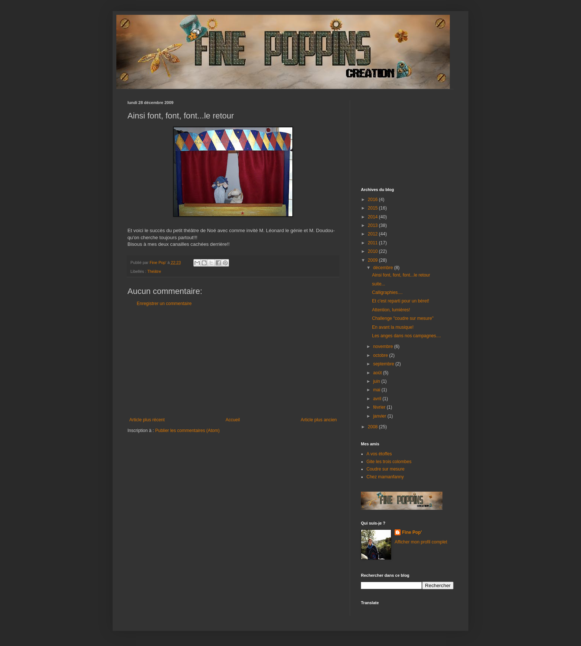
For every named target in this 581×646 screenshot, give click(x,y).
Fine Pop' (412, 532)
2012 (373, 234)
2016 (373, 199)
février (380, 407)
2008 (373, 426)
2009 (373, 260)
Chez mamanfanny (385, 476)
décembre (383, 267)
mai (377, 389)
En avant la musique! (393, 327)
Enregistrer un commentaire (164, 303)
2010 (373, 251)
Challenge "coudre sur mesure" (403, 318)
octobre (381, 355)
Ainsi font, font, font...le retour (401, 275)
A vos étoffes (379, 453)
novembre (383, 346)
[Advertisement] (233, 361)
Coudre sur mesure (385, 469)
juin (377, 381)
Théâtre (154, 271)
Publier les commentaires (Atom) (187, 430)
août (378, 372)
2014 (373, 217)
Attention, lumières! (391, 309)
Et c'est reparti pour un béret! (400, 301)
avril (377, 398)
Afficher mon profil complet (421, 542)
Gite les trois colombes (388, 461)
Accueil (233, 419)
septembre (384, 363)
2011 (373, 242)
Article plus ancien (319, 419)
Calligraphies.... (387, 292)
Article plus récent (147, 419)
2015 (373, 208)
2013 (373, 225)
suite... (378, 284)
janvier (380, 416)
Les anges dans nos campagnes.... (406, 335)
